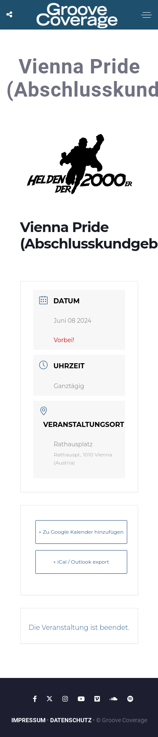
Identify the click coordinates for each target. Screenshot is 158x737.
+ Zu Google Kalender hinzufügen (81, 532)
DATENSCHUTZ (70, 720)
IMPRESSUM (28, 720)
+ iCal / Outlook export (81, 562)
